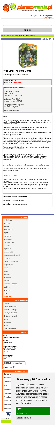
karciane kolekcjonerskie (12, 255)
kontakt (6, 303)
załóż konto (43, 16)
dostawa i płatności (10, 316)
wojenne (7, 281)
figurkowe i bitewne (10, 284)
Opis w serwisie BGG (11, 110)
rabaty (6, 319)
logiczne (6, 233)
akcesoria (7, 274)
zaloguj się (33, 16)
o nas (7, 418)
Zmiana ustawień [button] (24, 418)
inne (5, 293)
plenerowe (7, 290)
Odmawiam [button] (22, 413)
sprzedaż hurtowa (10, 329)
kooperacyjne (8, 265)
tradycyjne (7, 236)
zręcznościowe (9, 242)
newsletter (7, 322)
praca (6, 326)
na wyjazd (7, 277)
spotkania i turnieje (10, 310)
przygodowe (8, 239)
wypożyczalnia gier (10, 313)
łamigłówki (7, 268)
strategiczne (8, 220)
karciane (14, 36)
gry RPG (7, 287)
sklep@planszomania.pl (11, 337)
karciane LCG (8, 252)
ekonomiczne (8, 230)
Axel (13, 99)
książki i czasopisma (11, 261)
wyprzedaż (8, 297)
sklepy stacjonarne (10, 306)
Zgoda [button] (19, 409)
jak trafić (6, 351)
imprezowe (7, 249)
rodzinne (7, 223)
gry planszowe (6, 36)
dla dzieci (7, 226)
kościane (7, 258)
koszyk (50, 16)
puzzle (6, 271)
